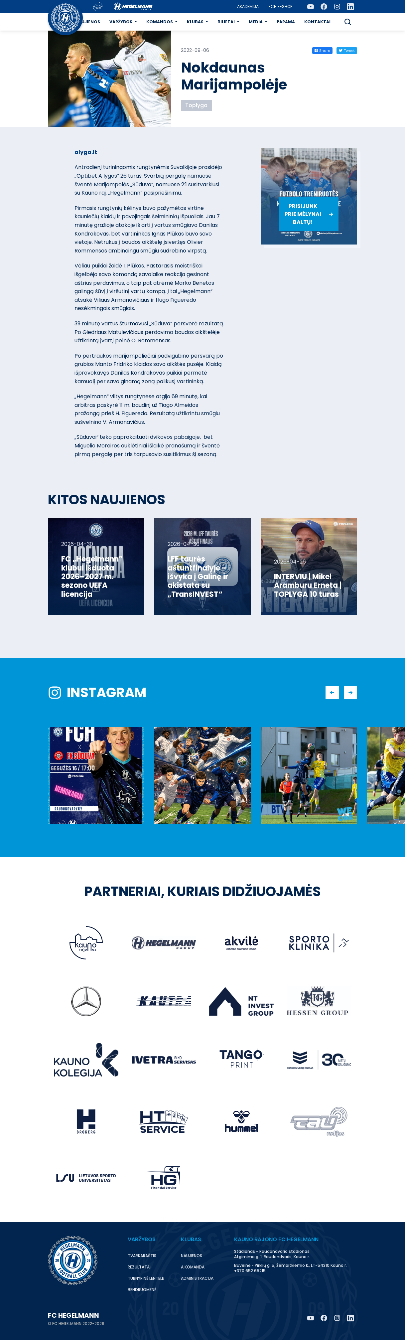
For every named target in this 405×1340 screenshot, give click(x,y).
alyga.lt (85, 152)
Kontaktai (317, 22)
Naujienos (87, 22)
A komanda (192, 1267)
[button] (347, 22)
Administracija (197, 1278)
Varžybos (120, 22)
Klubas (195, 22)
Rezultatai (139, 1267)
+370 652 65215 (250, 1270)
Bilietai (226, 22)
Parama (286, 22)
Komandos (159, 22)
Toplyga (196, 105)
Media (256, 22)
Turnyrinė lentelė (146, 1278)
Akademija (248, 6)
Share (322, 50)
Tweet (347, 50)
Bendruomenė (142, 1289)
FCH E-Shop (280, 6)
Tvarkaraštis (142, 1255)
